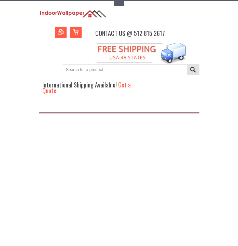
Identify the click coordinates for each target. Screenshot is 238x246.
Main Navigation (45, 106)
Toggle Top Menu (119, 3)
